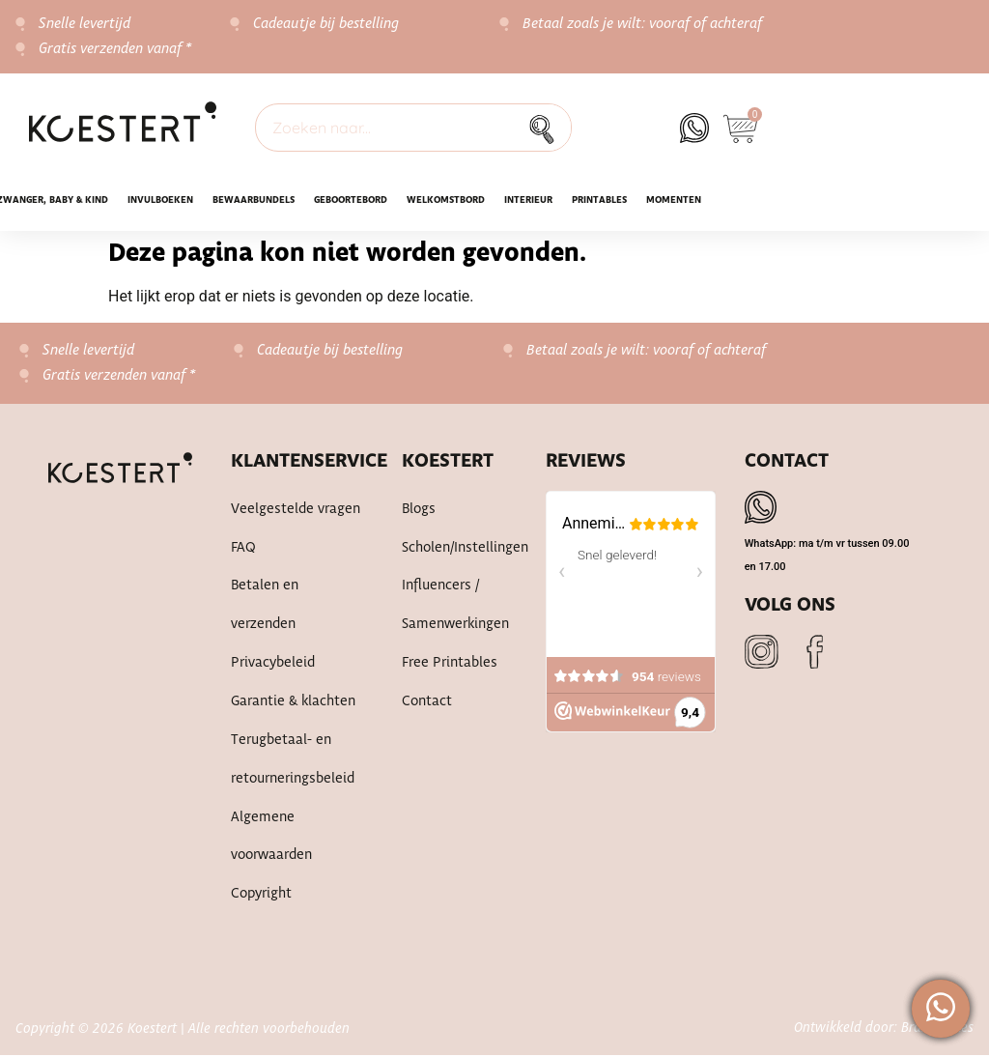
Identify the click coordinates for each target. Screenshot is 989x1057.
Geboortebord (350, 200)
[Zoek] (547, 127)
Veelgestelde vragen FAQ (295, 529)
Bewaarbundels (253, 200)
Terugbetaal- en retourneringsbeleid (292, 761)
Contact (427, 703)
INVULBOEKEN (160, 200)
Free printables (449, 664)
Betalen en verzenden (264, 607)
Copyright (261, 896)
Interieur (528, 200)
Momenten (673, 200)
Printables (599, 200)
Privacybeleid (273, 664)
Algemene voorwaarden (271, 839)
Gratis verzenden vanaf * (115, 49)
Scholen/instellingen (454, 548)
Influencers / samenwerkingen (454, 607)
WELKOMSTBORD (446, 200)
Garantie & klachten (293, 703)
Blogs (419, 510)
